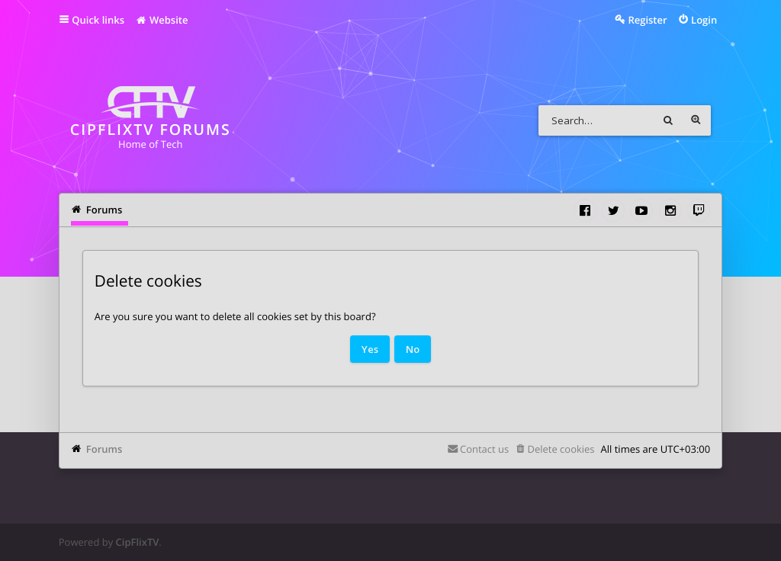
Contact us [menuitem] (484, 449)
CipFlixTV (137, 542)
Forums (104, 449)
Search (668, 120)
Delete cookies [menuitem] (560, 449)
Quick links (98, 20)
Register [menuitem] (647, 20)
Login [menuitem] (704, 20)
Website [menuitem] (161, 20)
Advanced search (695, 120)
